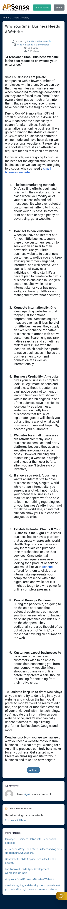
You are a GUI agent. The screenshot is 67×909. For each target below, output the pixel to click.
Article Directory (20, 17)
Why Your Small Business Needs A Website (29, 879)
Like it (33, 770)
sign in (27, 794)
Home (6, 17)
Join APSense (42, 7)
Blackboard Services (37, 41)
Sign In (59, 7)
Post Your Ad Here (15, 820)
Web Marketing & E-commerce (33, 44)
